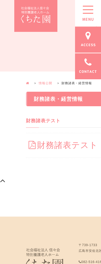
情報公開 (45, 83)
